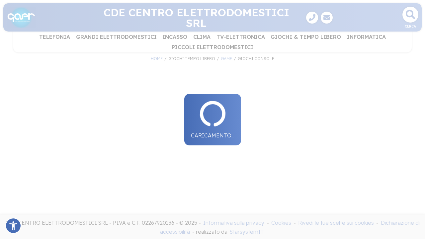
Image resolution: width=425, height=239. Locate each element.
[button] (13, 226)
